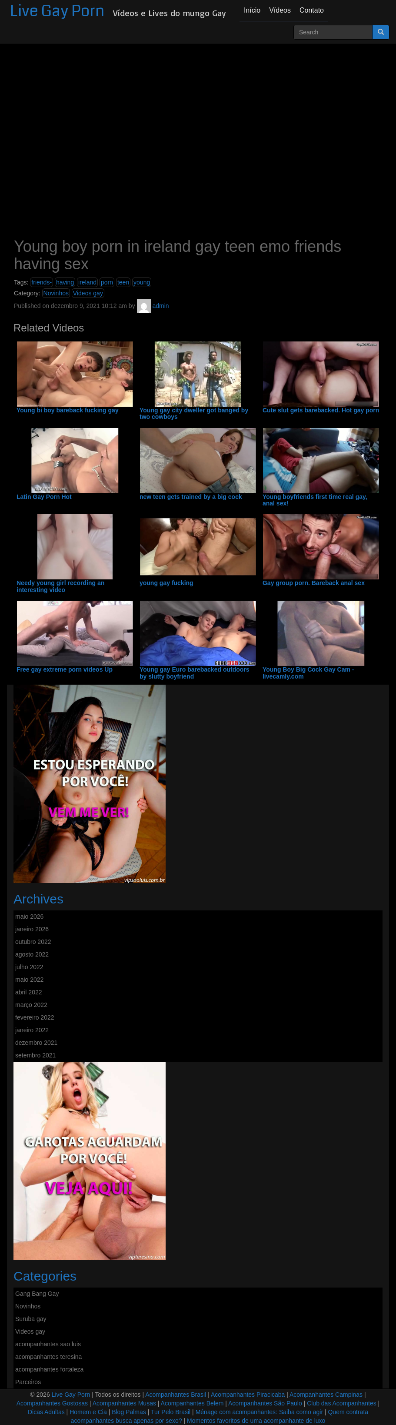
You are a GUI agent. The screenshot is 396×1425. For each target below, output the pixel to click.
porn (107, 282)
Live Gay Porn (57, 11)
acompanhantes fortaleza (49, 1369)
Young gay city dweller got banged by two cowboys (194, 413)
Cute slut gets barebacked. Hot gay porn (321, 410)
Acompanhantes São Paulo (265, 1403)
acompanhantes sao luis (48, 1344)
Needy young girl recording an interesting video (60, 586)
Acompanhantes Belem (192, 1403)
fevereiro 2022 (34, 1017)
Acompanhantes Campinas (326, 1394)
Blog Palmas (129, 1411)
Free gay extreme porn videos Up (65, 669)
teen (123, 282)
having (65, 282)
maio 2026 (29, 916)
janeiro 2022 (32, 1030)
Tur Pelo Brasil (170, 1411)
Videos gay (88, 293)
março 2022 (31, 1004)
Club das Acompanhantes (341, 1403)
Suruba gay (31, 1318)
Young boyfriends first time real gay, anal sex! (315, 500)
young (141, 282)
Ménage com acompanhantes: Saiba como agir (259, 1411)
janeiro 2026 (32, 929)
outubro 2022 (33, 941)
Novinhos (56, 293)
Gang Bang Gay (37, 1293)
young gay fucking (166, 583)
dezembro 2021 (36, 1042)
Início (252, 10)
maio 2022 (29, 979)
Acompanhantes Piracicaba (248, 1394)
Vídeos (280, 10)
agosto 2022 (32, 954)
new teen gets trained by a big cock (191, 497)
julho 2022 (29, 966)
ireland (87, 282)
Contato (311, 10)
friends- (41, 282)
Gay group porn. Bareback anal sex (314, 583)
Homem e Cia (88, 1411)
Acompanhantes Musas (124, 1403)
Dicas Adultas (46, 1411)
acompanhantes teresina (48, 1356)
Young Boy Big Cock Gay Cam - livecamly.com (308, 672)
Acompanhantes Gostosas (52, 1403)
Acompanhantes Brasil (175, 1394)
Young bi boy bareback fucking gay (68, 410)
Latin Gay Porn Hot (44, 497)
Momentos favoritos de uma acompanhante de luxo (256, 1420)
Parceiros (28, 1381)
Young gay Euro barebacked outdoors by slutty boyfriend (195, 672)
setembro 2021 (35, 1055)
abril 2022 (28, 992)
